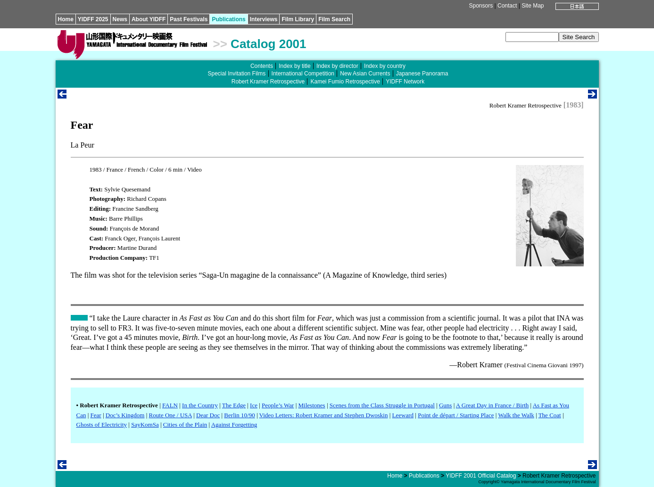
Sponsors (481, 5)
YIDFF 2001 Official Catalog (481, 475)
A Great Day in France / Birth (492, 405)
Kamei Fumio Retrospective (345, 81)
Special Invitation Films (237, 73)
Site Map (533, 5)
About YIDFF (149, 19)
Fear (96, 415)
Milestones (311, 405)
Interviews (264, 19)
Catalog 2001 (268, 44)
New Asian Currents (365, 73)
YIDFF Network (405, 81)
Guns (445, 405)
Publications (228, 19)
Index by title (294, 66)
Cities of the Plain (185, 424)
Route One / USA (170, 415)
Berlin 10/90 (239, 415)
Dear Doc (208, 415)
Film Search (334, 19)
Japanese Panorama (422, 73)
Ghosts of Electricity (101, 424)
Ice (253, 405)
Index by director (337, 66)
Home (66, 19)
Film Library (297, 19)
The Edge (234, 405)
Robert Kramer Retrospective (268, 81)
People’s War (278, 405)
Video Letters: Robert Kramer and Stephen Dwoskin (323, 415)
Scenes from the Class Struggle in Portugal (382, 405)
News (120, 19)
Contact (507, 5)
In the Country (200, 405)
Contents (261, 66)
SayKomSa (145, 424)
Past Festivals (188, 19)
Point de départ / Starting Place (456, 415)
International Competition (303, 73)
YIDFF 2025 (93, 19)
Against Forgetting (234, 424)
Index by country (385, 66)
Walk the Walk (516, 415)
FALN (170, 405)
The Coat (549, 415)
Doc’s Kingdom (125, 415)
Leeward (403, 415)
